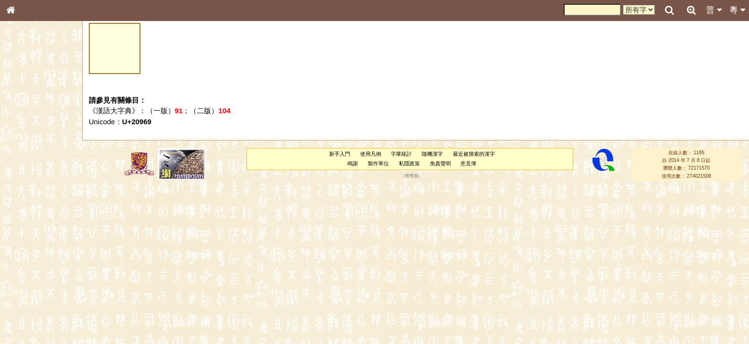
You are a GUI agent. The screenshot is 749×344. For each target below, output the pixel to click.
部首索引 (23, 127)
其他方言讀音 (29, 268)
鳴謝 (352, 163)
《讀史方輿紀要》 (35, 302)
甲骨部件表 (26, 144)
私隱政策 (409, 163)
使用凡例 (370, 154)
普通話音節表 (29, 260)
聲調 (45, 251)
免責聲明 (440, 163)
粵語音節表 (26, 187)
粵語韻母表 (26, 205)
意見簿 (468, 163)
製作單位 (378, 163)
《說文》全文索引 (35, 293)
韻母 (32, 251)
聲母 (19, 251)
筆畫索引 (23, 136)
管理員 (411, 175)
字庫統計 (401, 154)
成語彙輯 (23, 311)
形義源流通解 (29, 162)
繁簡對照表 (26, 319)
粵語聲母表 (26, 196)
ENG (42, 105)
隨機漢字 (432, 154)
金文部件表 (26, 153)
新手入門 (339, 154)
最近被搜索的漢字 (474, 154)
